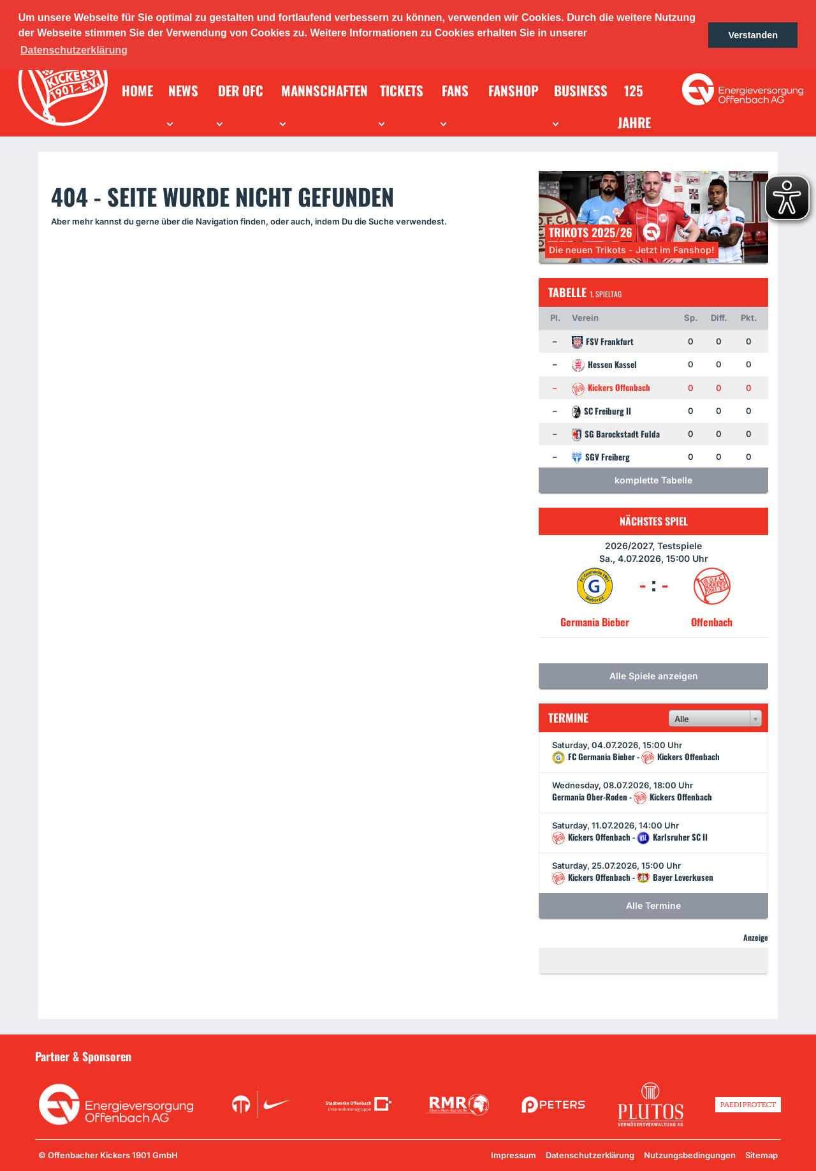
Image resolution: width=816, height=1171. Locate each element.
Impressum (513, 1155)
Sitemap (761, 1155)
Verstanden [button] (753, 35)
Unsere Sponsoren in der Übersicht (708, 1055)
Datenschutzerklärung (590, 1155)
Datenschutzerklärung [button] (73, 50)
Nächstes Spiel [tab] (654, 521)
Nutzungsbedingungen (690, 1155)
